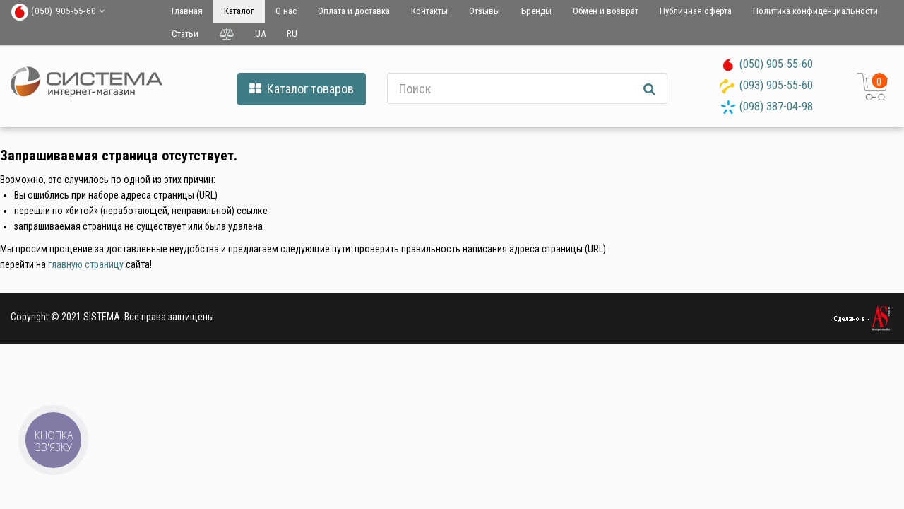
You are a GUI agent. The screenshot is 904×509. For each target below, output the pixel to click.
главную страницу (86, 264)
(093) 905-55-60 (776, 85)
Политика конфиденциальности (815, 11)
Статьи (185, 33)
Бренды (536, 11)
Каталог (239, 11)
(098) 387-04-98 (776, 106)
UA (260, 33)
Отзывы (484, 11)
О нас (286, 11)
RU (292, 33)
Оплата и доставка (354, 11)
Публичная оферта (696, 11)
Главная (187, 11)
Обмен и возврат (605, 11)
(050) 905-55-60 (776, 64)
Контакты (429, 11)
